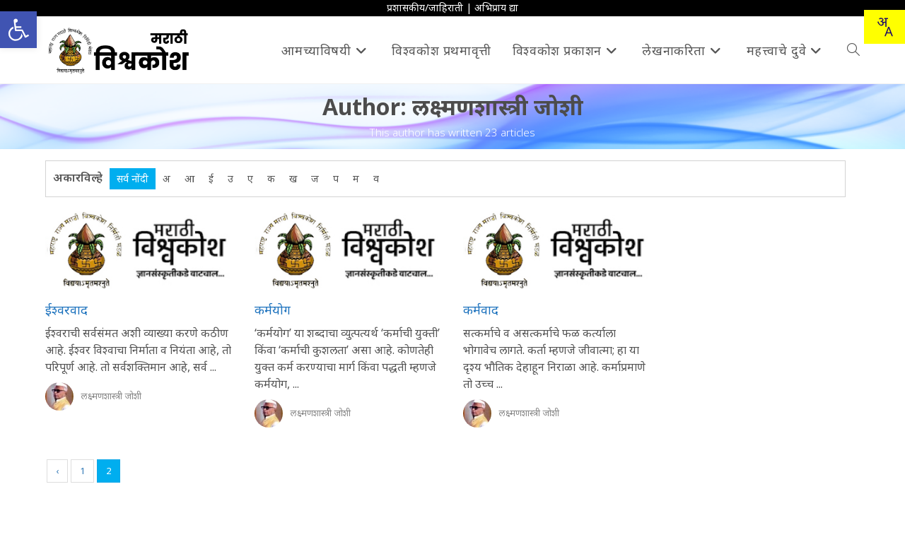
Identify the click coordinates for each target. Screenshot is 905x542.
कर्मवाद (480, 309)
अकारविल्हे (78, 177)
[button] (18, 29)
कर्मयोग (273, 309)
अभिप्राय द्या (496, 7)
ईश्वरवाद (66, 309)
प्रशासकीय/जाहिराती (425, 7)
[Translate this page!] (884, 27)
